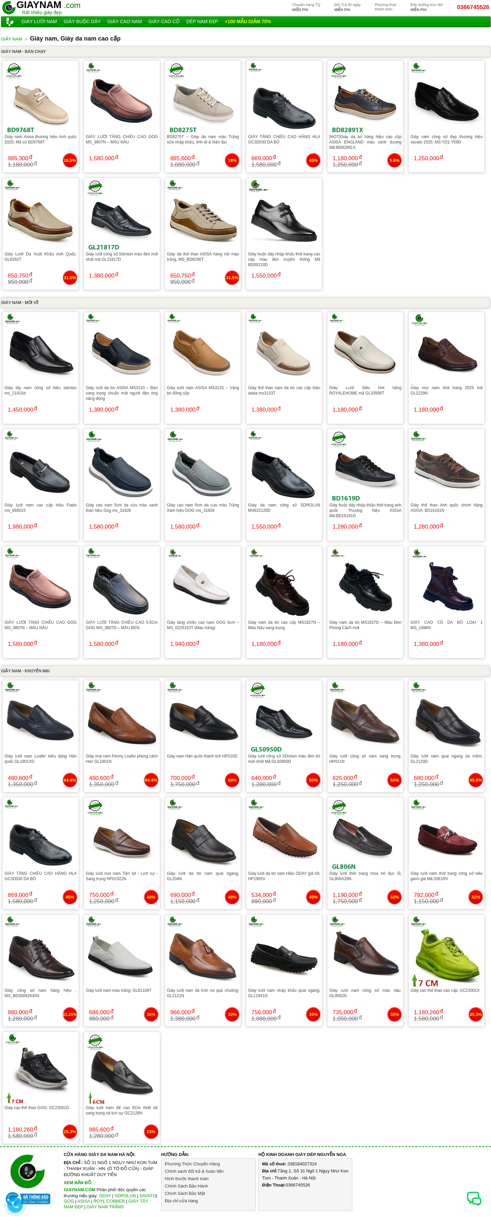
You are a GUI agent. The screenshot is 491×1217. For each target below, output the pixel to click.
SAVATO (147, 1195)
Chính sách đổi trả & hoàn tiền (194, 1171)
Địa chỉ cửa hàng (181, 1200)
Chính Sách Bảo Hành (186, 1186)
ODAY (105, 1195)
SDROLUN (125, 1195)
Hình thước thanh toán (186, 1178)
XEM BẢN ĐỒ (77, 1182)
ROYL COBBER (109, 1201)
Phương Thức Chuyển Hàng (192, 1163)
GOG (69, 1201)
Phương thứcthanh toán (385, 7)
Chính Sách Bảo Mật (185, 1193)
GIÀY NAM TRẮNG (105, 1206)
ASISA (83, 1201)
